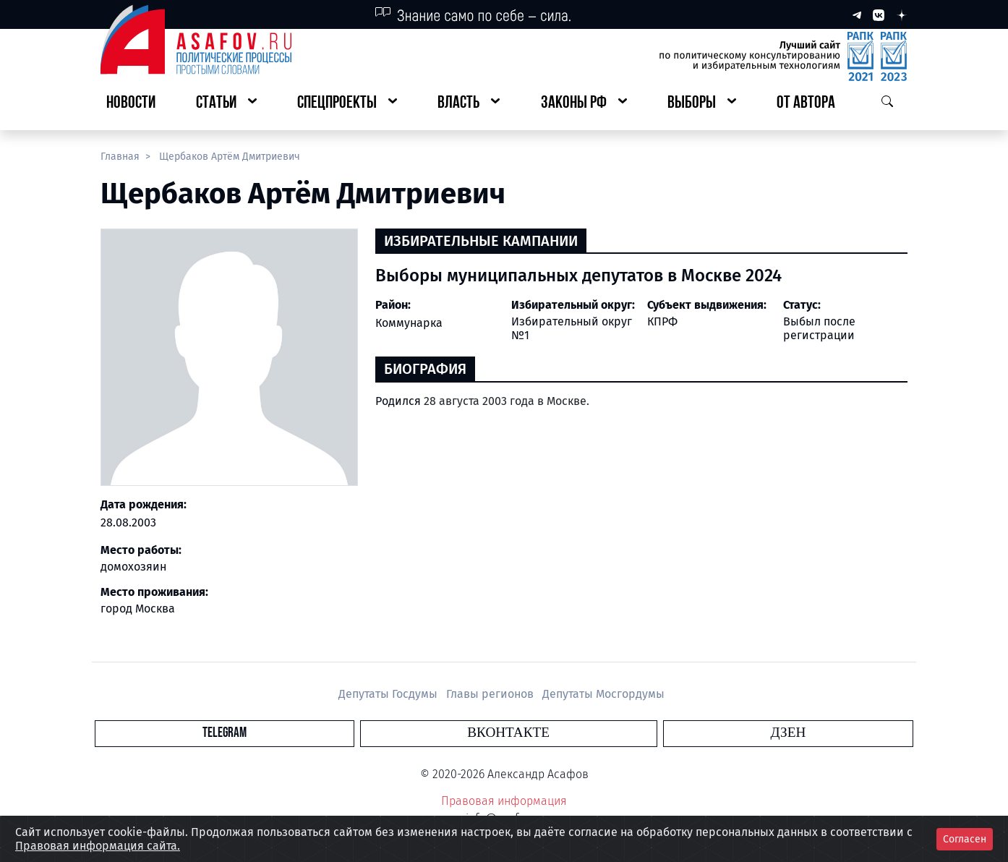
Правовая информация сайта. (97, 846)
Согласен (964, 839)
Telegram (420, 733)
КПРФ (662, 321)
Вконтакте (508, 733)
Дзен (592, 733)
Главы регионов (491, 694)
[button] (226, 103)
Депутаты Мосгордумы (603, 694)
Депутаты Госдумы (389, 694)
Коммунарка (409, 323)
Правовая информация (504, 801)
